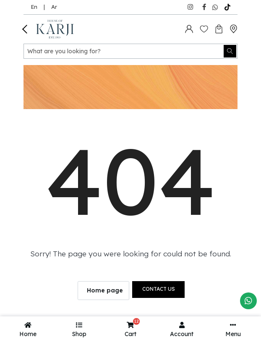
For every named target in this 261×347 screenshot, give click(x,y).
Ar (54, 6)
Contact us (158, 289)
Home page (105, 290)
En (34, 6)
